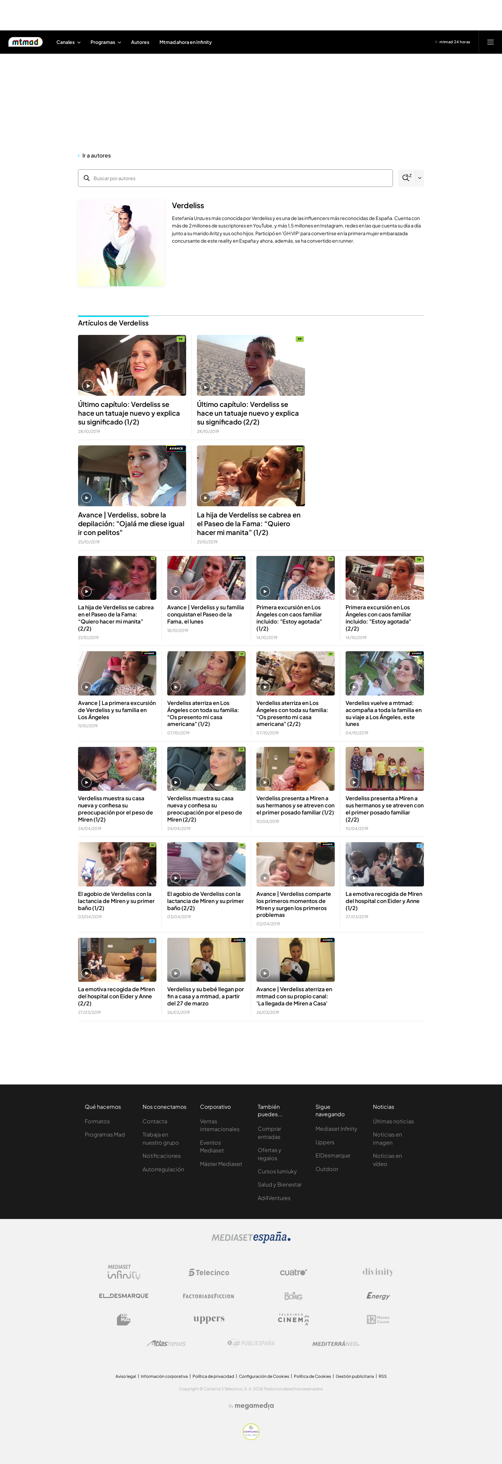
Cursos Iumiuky (277, 1171)
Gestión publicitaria (355, 1376)
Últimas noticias (393, 1121)
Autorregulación (163, 1169)
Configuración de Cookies (264, 1376)
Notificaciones (162, 1155)
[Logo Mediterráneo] (335, 1343)
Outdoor (327, 1168)
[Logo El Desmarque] (123, 1296)
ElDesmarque (333, 1155)
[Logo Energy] (378, 1296)
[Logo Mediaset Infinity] (124, 1272)
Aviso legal (126, 1376)
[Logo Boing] (293, 1296)
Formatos (97, 1121)
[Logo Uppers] (209, 1319)
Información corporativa (164, 1376)
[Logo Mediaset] (251, 1241)
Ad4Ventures (274, 1197)
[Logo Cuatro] (293, 1272)
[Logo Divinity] (378, 1272)
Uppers (325, 1142)
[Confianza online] (251, 1438)
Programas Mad (105, 1134)
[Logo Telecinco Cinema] (293, 1319)
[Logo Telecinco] (209, 1272)
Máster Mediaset (221, 1163)
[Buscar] (406, 178)
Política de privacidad (213, 1376)
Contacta (155, 1121)
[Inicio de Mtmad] (25, 41)
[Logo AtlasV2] (166, 1343)
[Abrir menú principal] (490, 42)
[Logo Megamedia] (254, 1405)
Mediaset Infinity (336, 1128)
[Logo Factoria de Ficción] (208, 1296)
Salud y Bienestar (280, 1184)
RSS (383, 1376)
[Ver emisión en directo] (453, 42)
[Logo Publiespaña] (251, 1343)
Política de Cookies (312, 1376)
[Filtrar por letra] (420, 178)
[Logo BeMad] (124, 1319)
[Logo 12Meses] (378, 1319)
